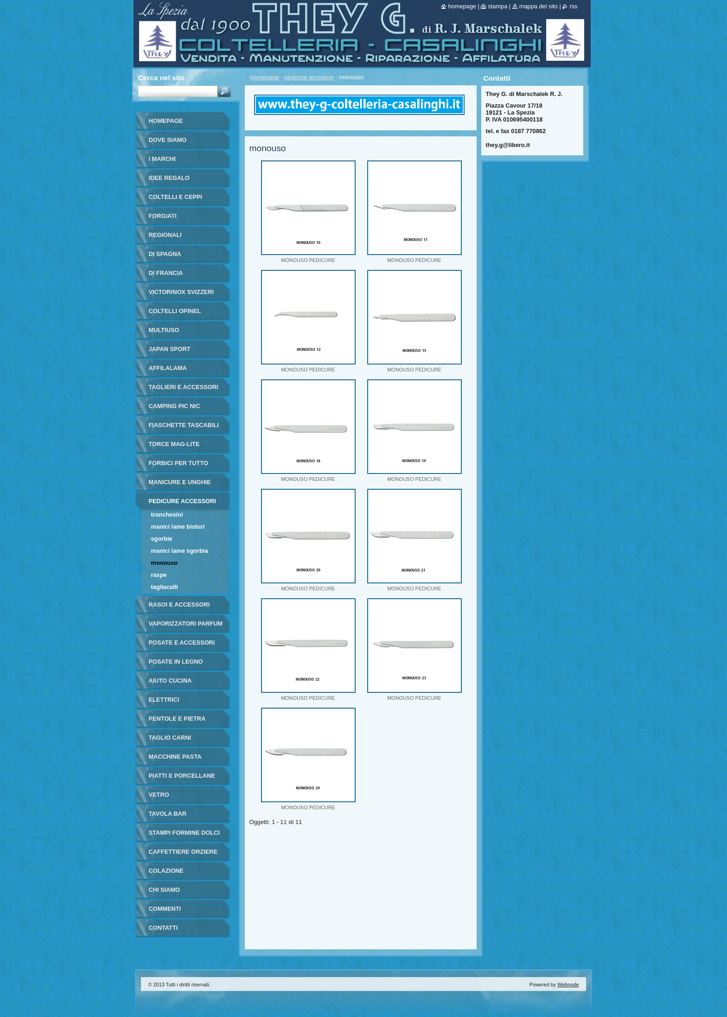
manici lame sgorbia (179, 550)
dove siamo (168, 139)
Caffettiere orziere (183, 851)
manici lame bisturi (178, 526)
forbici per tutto (178, 463)
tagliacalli (164, 586)
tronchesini (167, 514)
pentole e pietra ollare (177, 722)
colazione (166, 870)
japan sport (170, 348)
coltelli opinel (175, 310)
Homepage (265, 77)
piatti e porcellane (182, 775)
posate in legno (176, 661)
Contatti (163, 927)
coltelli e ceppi (176, 196)
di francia (166, 272)
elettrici (164, 699)
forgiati (163, 215)
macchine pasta (175, 756)
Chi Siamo (164, 889)
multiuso (164, 329)
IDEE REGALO (169, 177)
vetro (159, 794)
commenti (165, 908)
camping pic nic (174, 406)
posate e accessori (182, 642)
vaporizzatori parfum (186, 623)
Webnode (568, 984)
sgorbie (161, 538)
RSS (573, 6)
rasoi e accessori (179, 604)
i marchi (162, 158)
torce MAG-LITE (174, 444)
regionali (165, 234)
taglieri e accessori (183, 387)
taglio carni (170, 737)
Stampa (497, 6)
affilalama (168, 368)
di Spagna (165, 253)
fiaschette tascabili (184, 425)
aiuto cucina (170, 680)
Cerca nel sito (161, 78)
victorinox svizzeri (181, 291)
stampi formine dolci (184, 832)
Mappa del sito (538, 6)
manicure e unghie (180, 482)
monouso (164, 562)
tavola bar (168, 813)
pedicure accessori (309, 77)
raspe (159, 574)
